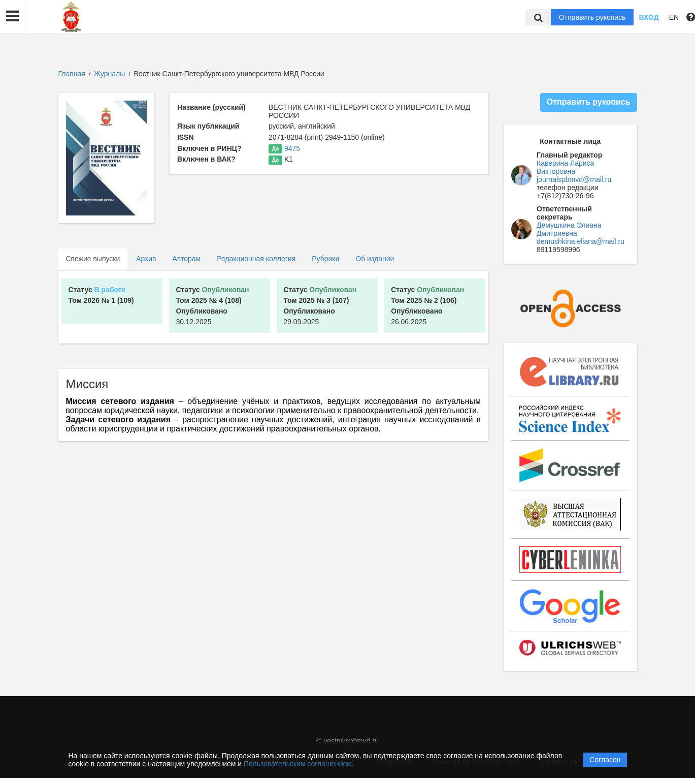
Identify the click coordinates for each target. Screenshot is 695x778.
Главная (71, 74)
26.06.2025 (427, 306)
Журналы (109, 74)
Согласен (604, 760)
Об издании (374, 259)
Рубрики (325, 259)
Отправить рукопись (592, 17)
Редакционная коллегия (256, 259)
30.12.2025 (212, 306)
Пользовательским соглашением (298, 764)
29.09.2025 (319, 306)
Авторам (186, 259)
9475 (292, 148)
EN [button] (674, 17)
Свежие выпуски (93, 259)
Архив (146, 259)
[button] (12, 16)
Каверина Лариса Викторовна (565, 167)
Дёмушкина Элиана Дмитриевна (569, 229)
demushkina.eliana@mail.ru (580, 241)
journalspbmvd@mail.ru (574, 179)
